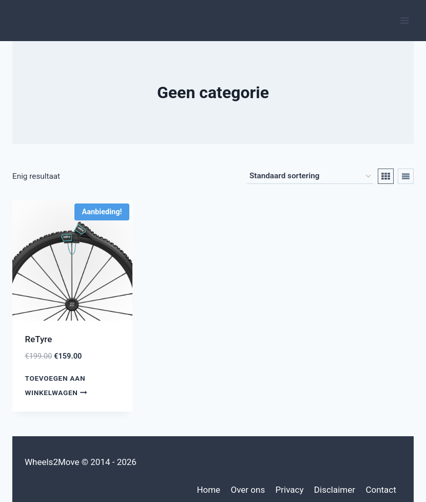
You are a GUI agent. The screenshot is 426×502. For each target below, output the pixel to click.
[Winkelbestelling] (310, 176)
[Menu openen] (404, 20)
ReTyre (38, 339)
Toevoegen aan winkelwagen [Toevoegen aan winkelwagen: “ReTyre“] (58, 385)
